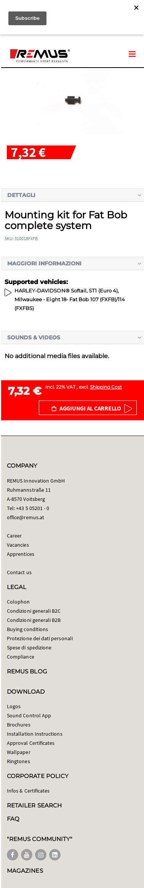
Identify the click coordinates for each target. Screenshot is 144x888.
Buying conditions (27, 629)
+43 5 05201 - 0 (32, 508)
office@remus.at (25, 517)
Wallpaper (18, 752)
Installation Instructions (34, 733)
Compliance (20, 656)
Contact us (19, 572)
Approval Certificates (30, 742)
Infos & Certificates (28, 790)
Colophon (18, 601)
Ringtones (18, 761)
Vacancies (18, 544)
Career (14, 535)
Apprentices (20, 554)
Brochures (18, 724)
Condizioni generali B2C (34, 610)
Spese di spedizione (29, 647)
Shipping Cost (106, 387)
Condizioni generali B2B (34, 620)
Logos (14, 706)
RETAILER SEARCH (34, 805)
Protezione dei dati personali (40, 638)
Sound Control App (29, 715)
